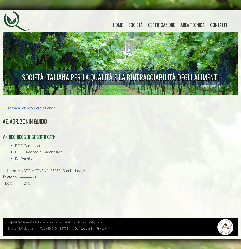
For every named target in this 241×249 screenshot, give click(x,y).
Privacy (101, 228)
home (118, 25)
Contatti (218, 25)
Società (135, 25)
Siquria (19, 26)
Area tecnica (192, 25)
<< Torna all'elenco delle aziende (29, 108)
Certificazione (161, 25)
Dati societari (83, 228)
